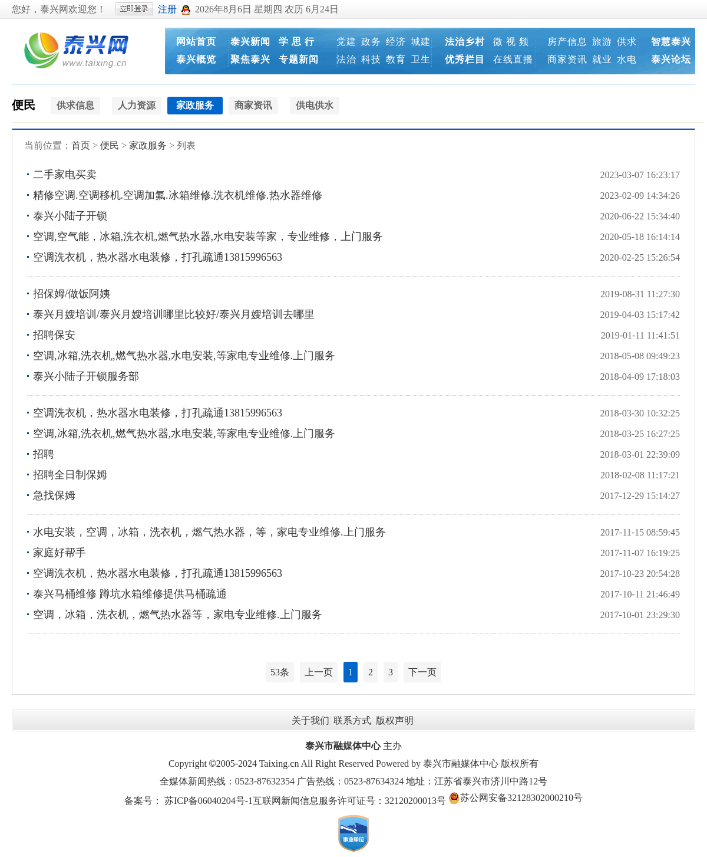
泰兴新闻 (250, 42)
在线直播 (513, 59)
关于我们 (310, 720)
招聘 (43, 454)
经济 (396, 42)
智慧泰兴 (671, 42)
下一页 (422, 672)
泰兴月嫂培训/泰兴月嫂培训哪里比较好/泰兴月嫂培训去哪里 (174, 314)
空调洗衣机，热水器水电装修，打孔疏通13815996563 (157, 257)
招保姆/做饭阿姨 (71, 294)
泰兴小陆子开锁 (70, 216)
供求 (627, 42)
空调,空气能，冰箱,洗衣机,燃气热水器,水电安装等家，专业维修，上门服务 (208, 236)
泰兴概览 (196, 59)
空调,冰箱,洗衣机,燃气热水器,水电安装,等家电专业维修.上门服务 (184, 356)
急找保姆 (54, 495)
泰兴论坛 (671, 59)
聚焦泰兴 (250, 59)
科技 (371, 59)
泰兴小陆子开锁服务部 (86, 376)
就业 (602, 59)
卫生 (421, 59)
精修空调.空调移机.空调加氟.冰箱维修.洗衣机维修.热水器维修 (177, 195)
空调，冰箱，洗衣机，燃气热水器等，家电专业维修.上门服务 (177, 614)
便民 (23, 104)
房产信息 (567, 42)
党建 (346, 42)
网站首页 (196, 42)
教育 (396, 59)
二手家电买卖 (65, 174)
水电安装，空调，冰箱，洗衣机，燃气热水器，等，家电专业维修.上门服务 (209, 532)
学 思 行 (297, 42)
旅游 (602, 42)
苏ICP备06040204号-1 (208, 801)
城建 (421, 42)
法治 (346, 59)
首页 (80, 145)
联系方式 (352, 720)
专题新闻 (299, 59)
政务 (371, 42)
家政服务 (148, 145)
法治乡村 (465, 42)
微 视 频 (511, 42)
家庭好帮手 (59, 553)
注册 (167, 9)
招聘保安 (54, 335)
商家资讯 (567, 59)
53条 (279, 672)
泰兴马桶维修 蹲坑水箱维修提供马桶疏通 (130, 594)
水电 (627, 59)
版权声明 (395, 720)
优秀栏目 (465, 59)
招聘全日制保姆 (70, 475)
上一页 (319, 672)
